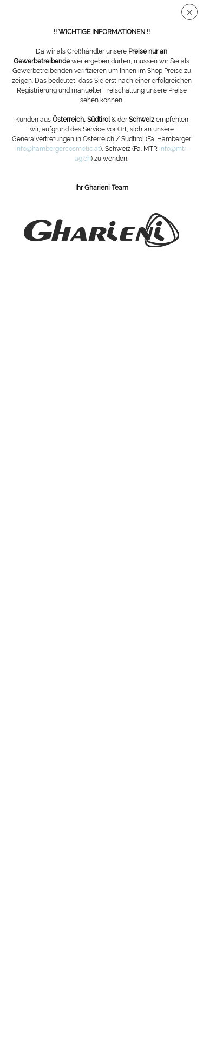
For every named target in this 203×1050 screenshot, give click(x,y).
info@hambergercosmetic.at (57, 149)
